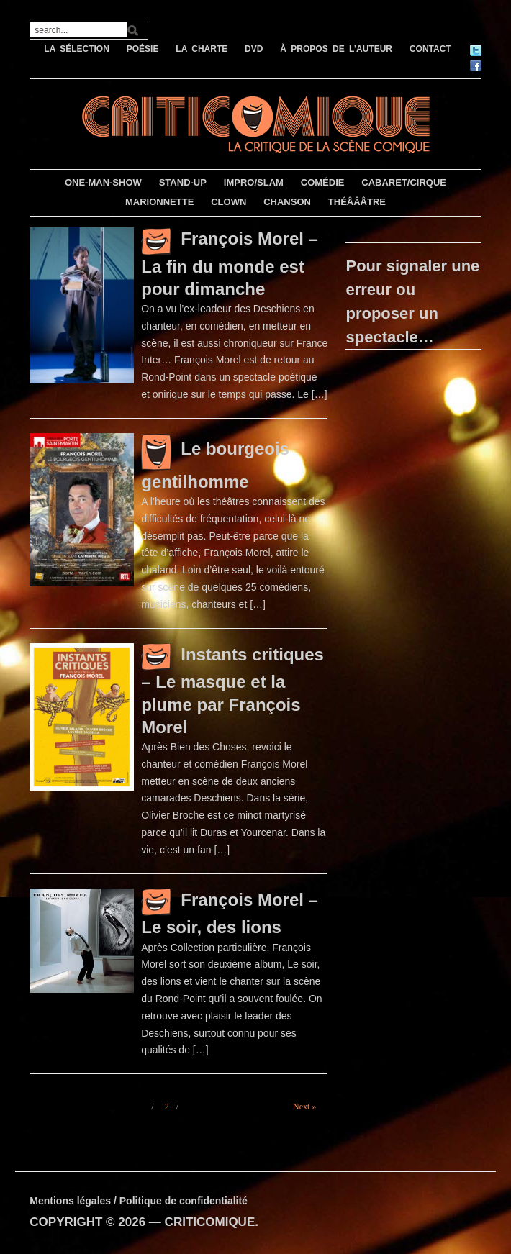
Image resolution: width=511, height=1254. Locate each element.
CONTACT (430, 49)
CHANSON (287, 201)
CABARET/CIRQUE (403, 182)
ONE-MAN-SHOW (103, 182)
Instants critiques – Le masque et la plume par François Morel (232, 691)
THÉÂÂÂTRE (357, 201)
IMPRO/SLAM (254, 182)
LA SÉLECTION (76, 49)
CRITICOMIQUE (210, 1222)
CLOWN (228, 201)
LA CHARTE (201, 49)
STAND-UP (183, 182)
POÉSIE (143, 49)
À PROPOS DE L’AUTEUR (336, 49)
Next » (304, 1106)
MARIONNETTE (159, 201)
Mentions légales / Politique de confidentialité (139, 1201)
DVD (254, 49)
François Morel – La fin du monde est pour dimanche (229, 264)
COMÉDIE (323, 182)
